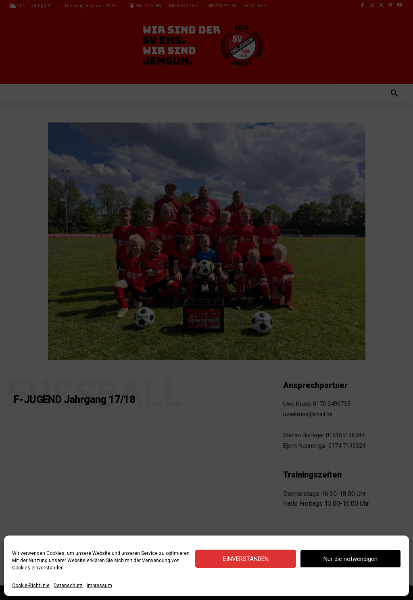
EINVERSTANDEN (246, 559)
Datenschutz (68, 585)
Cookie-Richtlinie (31, 585)
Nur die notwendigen (350, 559)
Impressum (99, 585)
